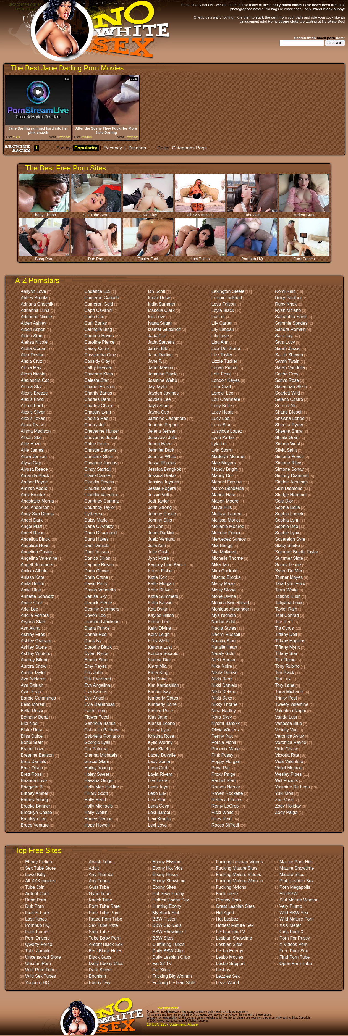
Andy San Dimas (37, 513)
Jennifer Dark (161, 450)
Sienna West (287, 443)
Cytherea (93, 513)
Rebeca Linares (226, 799)
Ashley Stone (34, 647)
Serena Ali (285, 405)
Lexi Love (157, 825)
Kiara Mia (157, 666)
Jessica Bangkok (164, 469)
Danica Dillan (97, 558)
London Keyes (225, 380)
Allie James (32, 450)
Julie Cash (158, 551)
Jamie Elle (158, 348)
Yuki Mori (284, 793)
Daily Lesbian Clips (171, 957)
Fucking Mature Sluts (236, 868)
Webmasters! (168, 1008)
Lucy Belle (221, 405)
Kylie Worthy (160, 742)
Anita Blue (31, 590)
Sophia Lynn (287, 520)
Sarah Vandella (290, 367)
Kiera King (158, 672)
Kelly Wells (158, 640)
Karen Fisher (160, 571)
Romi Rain (285, 291)
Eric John (93, 672)
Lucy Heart (222, 412)
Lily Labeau (222, 329)
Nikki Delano (223, 691)
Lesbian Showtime (234, 938)
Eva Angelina (97, 685)
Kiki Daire (157, 679)
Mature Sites (291, 874)
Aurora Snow (33, 666)
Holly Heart (95, 799)
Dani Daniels (96, 545)
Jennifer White (162, 456)
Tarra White (286, 590)
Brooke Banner (35, 806)
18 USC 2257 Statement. (167, 1024)
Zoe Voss (284, 799)
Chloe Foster (97, 443)
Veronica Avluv (289, 736)
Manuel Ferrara (226, 482)
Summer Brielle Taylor (296, 551)
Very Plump (290, 906)
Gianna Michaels (100, 755)
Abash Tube (100, 861)
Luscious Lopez (226, 431)
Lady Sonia (159, 761)
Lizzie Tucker (224, 361)
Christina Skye (98, 456)
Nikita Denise (224, 672)
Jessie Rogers (162, 488)
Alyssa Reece (34, 469)
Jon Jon (155, 526)
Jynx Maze (158, 558)
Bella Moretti (33, 704)
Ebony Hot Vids (167, 868)
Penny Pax (222, 736)
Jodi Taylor (158, 501)
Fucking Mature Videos (238, 874)
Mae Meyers (223, 463)
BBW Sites (162, 938)
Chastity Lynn (97, 412)
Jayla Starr (158, 405)
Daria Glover (96, 571)
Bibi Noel (29, 723)
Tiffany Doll (286, 634)
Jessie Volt (158, 494)
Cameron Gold (98, 304)
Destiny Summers (101, 609)
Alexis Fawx (32, 399)
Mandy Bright (224, 469)
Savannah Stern (291, 386)
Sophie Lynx (287, 532)
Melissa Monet (225, 520)
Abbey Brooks (34, 297)
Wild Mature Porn (296, 919)
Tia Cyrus (284, 628)
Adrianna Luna (35, 310)
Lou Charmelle (225, 399)
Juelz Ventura (161, 539)
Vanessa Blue (288, 723)
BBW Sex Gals (167, 925)
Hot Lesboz (227, 919)
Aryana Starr (33, 621)
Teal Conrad (287, 615)
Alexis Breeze (34, 393)
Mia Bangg (222, 545)
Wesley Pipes (288, 774)
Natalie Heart (224, 647)
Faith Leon (94, 710)
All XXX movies (200, 213)
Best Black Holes (105, 950)
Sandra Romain (290, 329)
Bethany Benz (34, 717)
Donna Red (95, 634)
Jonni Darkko (161, 532)
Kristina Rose (161, 736)
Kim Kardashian (163, 685)
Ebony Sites (164, 887)
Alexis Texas (33, 418)
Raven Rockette (227, 793)
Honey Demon (98, 818)
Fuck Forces (304, 257)
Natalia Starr (223, 640)
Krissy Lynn (159, 729)
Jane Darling (160, 355)
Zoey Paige (286, 812)
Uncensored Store (43, 957)
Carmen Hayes (99, 335)
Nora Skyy (221, 717)
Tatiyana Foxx (288, 602)
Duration (137, 148)
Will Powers (286, 780)
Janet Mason (160, 367)
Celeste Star (96, 380)
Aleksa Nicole (34, 342)
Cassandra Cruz (100, 355)
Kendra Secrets (163, 653)
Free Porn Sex (293, 950)
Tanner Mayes (289, 577)
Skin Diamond (289, 488)
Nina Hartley (223, 710)
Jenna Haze (159, 443)
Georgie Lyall (97, 742)
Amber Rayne (34, 482)
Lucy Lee (220, 418)
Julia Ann (157, 545)
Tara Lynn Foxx (290, 583)
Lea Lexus (158, 780)
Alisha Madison (36, 431)
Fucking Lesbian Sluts (174, 982)
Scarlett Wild (287, 393)
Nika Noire (221, 666)
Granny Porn (228, 900)
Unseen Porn (38, 963)
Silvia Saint (286, 450)
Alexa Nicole (33, 374)
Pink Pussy (222, 755)
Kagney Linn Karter (167, 564)
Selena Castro (289, 399)
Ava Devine (32, 691)
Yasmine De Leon (292, 787)
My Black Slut (165, 912)
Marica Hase (223, 494)
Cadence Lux (97, 291)
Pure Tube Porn (104, 912)
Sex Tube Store (96, 213)
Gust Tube (99, 887)
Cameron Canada (101, 297)
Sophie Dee (286, 526)
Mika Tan (220, 564)
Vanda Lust (286, 717)
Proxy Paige (223, 774)
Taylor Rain (286, 609)
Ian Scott (156, 291)
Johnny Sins (160, 520)
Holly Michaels (98, 806)
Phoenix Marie (225, 748)
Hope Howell (96, 825)
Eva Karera (95, 691)
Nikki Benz (221, 679)
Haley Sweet (96, 774)
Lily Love (220, 335)
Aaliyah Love (33, 291)
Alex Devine (32, 355)
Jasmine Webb (162, 380)
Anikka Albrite (34, 571)
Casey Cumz (97, 348)
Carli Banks (95, 323)
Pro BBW (288, 893)
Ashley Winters (35, 653)
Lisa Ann (219, 342)
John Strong (160, 507)
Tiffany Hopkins (290, 640)
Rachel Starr (223, 780)
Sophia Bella (287, 507)
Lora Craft (221, 386)
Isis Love (156, 316)
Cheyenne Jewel (100, 437)
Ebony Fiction (44, 213)
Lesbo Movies (229, 957)
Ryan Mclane (288, 310)
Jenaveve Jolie (162, 437)
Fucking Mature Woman (239, 881)
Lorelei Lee (222, 393)
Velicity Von (286, 729)
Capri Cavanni (98, 310)
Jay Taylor (158, 386)
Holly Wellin (95, 812)
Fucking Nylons (231, 887)
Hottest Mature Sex (235, 925)
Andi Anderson (35, 507)
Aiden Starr (32, 335)
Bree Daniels (33, 761)
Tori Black (284, 672)
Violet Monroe (288, 768)
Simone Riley (288, 463)
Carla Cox (94, 316)
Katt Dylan (158, 609)
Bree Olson (32, 768)
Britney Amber (34, 793)
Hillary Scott (96, 793)
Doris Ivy (92, 640)
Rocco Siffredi (225, 825)
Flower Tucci (96, 717)
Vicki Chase (286, 748)
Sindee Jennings (291, 482)
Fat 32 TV (162, 963)
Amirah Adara (34, 488)
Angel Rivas (32, 532)
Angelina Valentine (39, 558)
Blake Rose (32, 729)
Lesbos (223, 969)
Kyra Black (158, 748)
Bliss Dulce (32, 736)
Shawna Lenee (290, 418)
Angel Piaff (31, 526)
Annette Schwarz (37, 596)
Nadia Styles (223, 628)
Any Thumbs (101, 874)
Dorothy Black (98, 647)
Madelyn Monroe (227, 456)
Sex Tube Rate (103, 925)
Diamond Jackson (101, 621)
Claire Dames (97, 475)
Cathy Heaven (98, 367)
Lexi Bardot (159, 812)
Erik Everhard (97, 679)
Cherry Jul (94, 424)
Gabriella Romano (102, 736)
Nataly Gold (223, 653)
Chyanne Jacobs (100, 463)
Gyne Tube (99, 893)
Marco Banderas (227, 488)
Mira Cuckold (224, 571)
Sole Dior (284, 501)
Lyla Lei (219, 443)
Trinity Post (286, 698)
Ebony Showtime (168, 881)
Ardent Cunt (304, 213)
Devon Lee (95, 615)
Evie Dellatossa (99, 704)
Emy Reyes (95, 666)
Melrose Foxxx (225, 532)
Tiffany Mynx (287, 647)
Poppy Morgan (225, 761)
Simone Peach (289, 456)
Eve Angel (94, 698)
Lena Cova (158, 806)
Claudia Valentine (101, 494)
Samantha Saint (291, 316)
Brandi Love (32, 748)
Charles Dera (97, 399)
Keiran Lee (158, 621)
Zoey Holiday (288, 806)
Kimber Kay (159, 691)
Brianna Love (34, 780)
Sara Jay (283, 335)
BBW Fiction (164, 919)
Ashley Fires (33, 634)
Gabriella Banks (100, 723)
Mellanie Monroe (227, 526)
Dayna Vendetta (100, 590)
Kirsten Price (160, 710)
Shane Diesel (288, 412)
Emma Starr (96, 660)
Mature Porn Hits (296, 861)
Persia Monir (223, 742)
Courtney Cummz (101, 501)
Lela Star (157, 799)
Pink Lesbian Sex (296, 881)
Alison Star (31, 437)
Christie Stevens (100, 450)
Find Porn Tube (294, 957)
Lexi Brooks (159, 818)
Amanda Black (35, 475)
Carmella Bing (98, 329)
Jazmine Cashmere (167, 418)
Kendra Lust (160, 647)
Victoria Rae (287, 755)
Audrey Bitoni (34, 660)
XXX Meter (290, 925)
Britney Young (34, 799)
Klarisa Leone (161, 723)
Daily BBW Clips (168, 950)
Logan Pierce (224, 367)
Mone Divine (223, 596)
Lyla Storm (221, 450)
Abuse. (192, 1024)
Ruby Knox (286, 304)
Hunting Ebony (166, 906)
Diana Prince (97, 628)
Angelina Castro (36, 551)
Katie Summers (163, 596)
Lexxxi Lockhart (226, 297)
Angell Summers (37, 564)
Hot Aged (225, 912)
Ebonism (97, 976)
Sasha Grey (286, 374)
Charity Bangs (98, 393)
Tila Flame (285, 660)
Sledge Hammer (291, 494)
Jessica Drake (162, 475)
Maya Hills (221, 507)
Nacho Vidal (223, 621)
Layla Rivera (160, 774)
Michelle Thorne (227, 558)
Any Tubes (99, 881)
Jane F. (155, 361)
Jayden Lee (159, 399)
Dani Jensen (96, 551)
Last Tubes (200, 257)
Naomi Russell (225, 634)
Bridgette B (32, 787)
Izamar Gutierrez (164, 329)
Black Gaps (100, 957)
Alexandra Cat (35, 380)
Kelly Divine (159, 628)
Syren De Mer (288, 571)
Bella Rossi (32, 710)
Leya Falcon (223, 304)
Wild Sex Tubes (40, 976)
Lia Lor (218, 316)
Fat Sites (161, 969)
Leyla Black (222, 310)
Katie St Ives (160, 590)
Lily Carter (221, 323)
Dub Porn (96, 257)
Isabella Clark (161, 310)
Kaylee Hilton (161, 615)
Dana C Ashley (99, 526)
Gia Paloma (96, 748)
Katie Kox (157, 577)
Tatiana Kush (288, 596)
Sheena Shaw (289, 431)
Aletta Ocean (33, 348)
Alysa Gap (31, 463)
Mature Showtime (296, 868)
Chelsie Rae (96, 418)
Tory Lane (284, 685)
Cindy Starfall (97, 469)
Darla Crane (96, 577)
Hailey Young (97, 768)
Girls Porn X (291, 931)
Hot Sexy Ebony (168, 893)
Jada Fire (157, 335)
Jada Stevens (161, 342)
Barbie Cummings (38, 698)
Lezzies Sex (228, 976)
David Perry (96, 583)
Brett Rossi (31, 774)
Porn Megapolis (294, 887)
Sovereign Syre (290, 539)
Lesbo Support (230, 963)
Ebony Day (99, 982)
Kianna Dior (159, 660)
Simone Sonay (289, 469)
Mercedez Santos (228, 539)
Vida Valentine (289, 761)
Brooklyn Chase (36, 812)
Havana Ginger (99, 780)
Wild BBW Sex (293, 912)
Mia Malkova (223, 551)
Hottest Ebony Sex (170, 900)
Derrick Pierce (98, 602)
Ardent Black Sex (106, 944)
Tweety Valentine (291, 704)
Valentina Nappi (290, 710)
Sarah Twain (287, 361)
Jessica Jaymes (163, 482)
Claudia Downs (99, 482)
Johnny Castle (162, 513)
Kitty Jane (157, 717)
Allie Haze (31, 443)
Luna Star (221, 424)
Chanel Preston (99, 386)
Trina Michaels (289, 691)
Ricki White (222, 812)
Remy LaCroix (225, 806)
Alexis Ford (32, 405)
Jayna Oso (158, 412)
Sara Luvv (285, 342)
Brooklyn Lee (33, 818)
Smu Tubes (100, 931)
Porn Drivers (37, 938)
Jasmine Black (162, 374)
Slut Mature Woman (298, 900)
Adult (94, 868)
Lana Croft (158, 768)
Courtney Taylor (99, 507)
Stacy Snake (287, 545)
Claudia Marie (98, 488)
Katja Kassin (160, 602)
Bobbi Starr (32, 742)
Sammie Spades (291, 323)
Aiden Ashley (33, 323)
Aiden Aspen (33, 329)
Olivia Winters (225, 729)
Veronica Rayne (290, 742)
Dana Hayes (96, 539)
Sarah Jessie (288, 348)
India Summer (162, 304)
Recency (113, 148)
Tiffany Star (286, 653)
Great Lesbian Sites (235, 906)
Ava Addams (33, 679)
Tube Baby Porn (105, 938)
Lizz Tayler (221, 355)
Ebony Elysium (167, 861)
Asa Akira (30, 628)
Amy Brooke (33, 494)
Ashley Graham (36, 640)
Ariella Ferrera (35, 615)
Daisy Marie (96, 520)
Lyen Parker (223, 437)
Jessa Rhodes (162, 463)
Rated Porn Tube (105, 919)
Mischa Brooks (225, 577)
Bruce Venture (35, 825)
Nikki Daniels (224, 685)
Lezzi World (227, 982)
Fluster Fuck (148, 257)
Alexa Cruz (31, 361)
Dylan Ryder (96, 653)
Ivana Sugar (160, 323)
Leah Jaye (158, 787)
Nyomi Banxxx (225, 723)
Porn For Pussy (294, 938)
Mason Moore (225, 501)
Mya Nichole (223, 615)
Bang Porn (44, 257)
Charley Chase (99, 405)
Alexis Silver (33, 412)
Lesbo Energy (229, 950)
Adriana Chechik (37, 304)
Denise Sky (95, 596)
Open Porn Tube (295, 963)
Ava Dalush (32, 685)
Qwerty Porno (38, 944)
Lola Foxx (221, 374)
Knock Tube (100, 900)
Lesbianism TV (230, 931)
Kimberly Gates (163, 698)
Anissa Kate (32, 577)
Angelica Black (35, 539)
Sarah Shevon (289, 355)
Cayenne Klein (98, 374)
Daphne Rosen (99, 564)
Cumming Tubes (168, 944)
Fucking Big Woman (172, 976)
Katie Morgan (161, 583)
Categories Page (189, 148)
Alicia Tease (32, 424)
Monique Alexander (230, 609)
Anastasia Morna (37, 501)
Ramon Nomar (225, 787)
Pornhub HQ (252, 257)
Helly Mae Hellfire (101, 787)
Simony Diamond (292, 475)
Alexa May (31, 367)
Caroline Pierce (99, 342)
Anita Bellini (32, 583)
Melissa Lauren (226, 513)
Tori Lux (283, 679)
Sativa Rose (287, 380)
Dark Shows (100, 969)
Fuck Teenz (227, 893)
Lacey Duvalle (162, 755)
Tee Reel (283, 621)
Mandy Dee (222, 475)
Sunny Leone (288, 564)
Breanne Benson (37, 755)
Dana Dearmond (100, 532)
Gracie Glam (96, 761)
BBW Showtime (167, 931)
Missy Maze (223, 583)
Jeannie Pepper (163, 424)
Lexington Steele (227, 291)
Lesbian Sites (229, 944)
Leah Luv (157, 793)
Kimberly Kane (162, 704)
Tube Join (252, 213)
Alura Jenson (33, 456)
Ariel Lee (29, 609)
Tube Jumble (38, 950)
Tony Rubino (287, 666)
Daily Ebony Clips (106, 963)
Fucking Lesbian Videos (239, 861)
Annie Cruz (32, 602)
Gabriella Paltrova (101, 729)
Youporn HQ (37, 982)
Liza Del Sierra (225, 348)
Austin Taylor (33, 672)
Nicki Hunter (223, 660)
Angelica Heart (35, 545)
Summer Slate (289, 558)
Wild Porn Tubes (41, 969)
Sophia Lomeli (289, 513)
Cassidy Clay (97, 361)
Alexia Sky (31, 386)
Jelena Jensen (162, 431)
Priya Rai (220, 768)
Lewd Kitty (148, 213)
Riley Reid (221, 818)
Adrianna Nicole (36, 316)
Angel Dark (32, 520)
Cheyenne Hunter (101, 431)
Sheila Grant (287, 437)
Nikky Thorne (224, 704)
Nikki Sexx (221, 698)
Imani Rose (159, 297)
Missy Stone (223, 590)
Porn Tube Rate (104, 906)
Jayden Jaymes (163, 393)
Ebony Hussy (165, 874)
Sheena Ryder (289, 424)
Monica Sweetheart (230, 602)
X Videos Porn (293, 944)
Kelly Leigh (158, 634)
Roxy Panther (288, 297)
